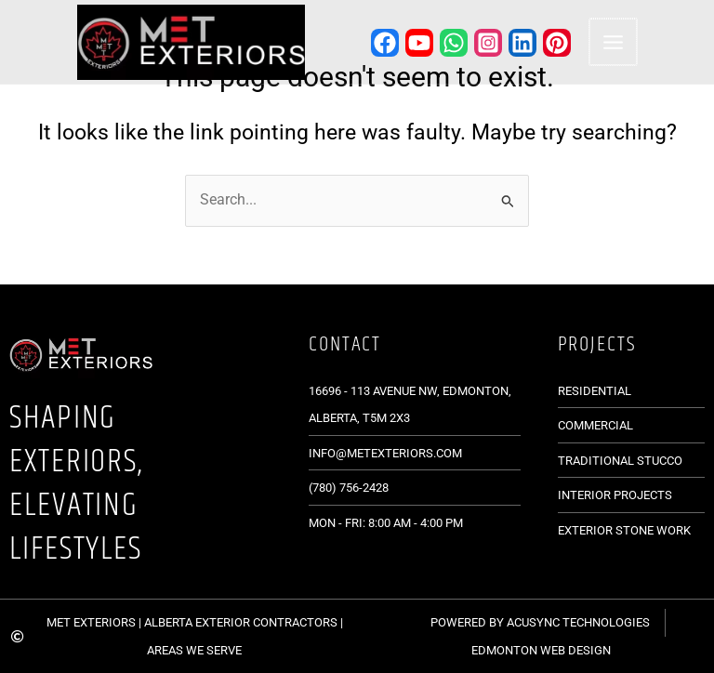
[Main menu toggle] (608, 43)
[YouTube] (416, 44)
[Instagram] (484, 44)
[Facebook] (381, 44)
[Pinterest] (553, 44)
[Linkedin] (519, 44)
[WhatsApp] (450, 44)
